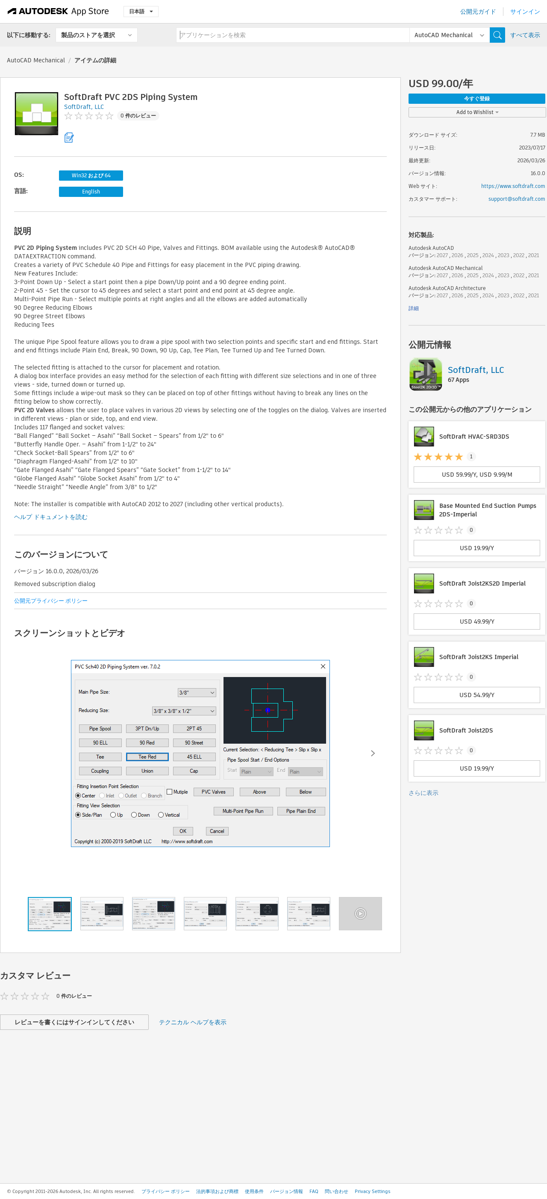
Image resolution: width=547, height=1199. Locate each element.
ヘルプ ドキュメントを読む (51, 517)
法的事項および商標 (217, 1191)
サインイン (525, 11)
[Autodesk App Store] (58, 11)
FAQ (313, 1191)
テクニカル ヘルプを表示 (192, 1022)
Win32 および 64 (91, 175)
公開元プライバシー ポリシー (51, 601)
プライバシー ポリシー (165, 1191)
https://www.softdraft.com (513, 186)
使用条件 (254, 1191)
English (91, 191)
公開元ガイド (478, 11)
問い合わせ (336, 1191)
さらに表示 (423, 793)
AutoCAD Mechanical (36, 60)
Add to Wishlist (477, 112)
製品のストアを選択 (88, 35)
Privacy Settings (373, 1191)
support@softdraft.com (516, 198)
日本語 (141, 11)
